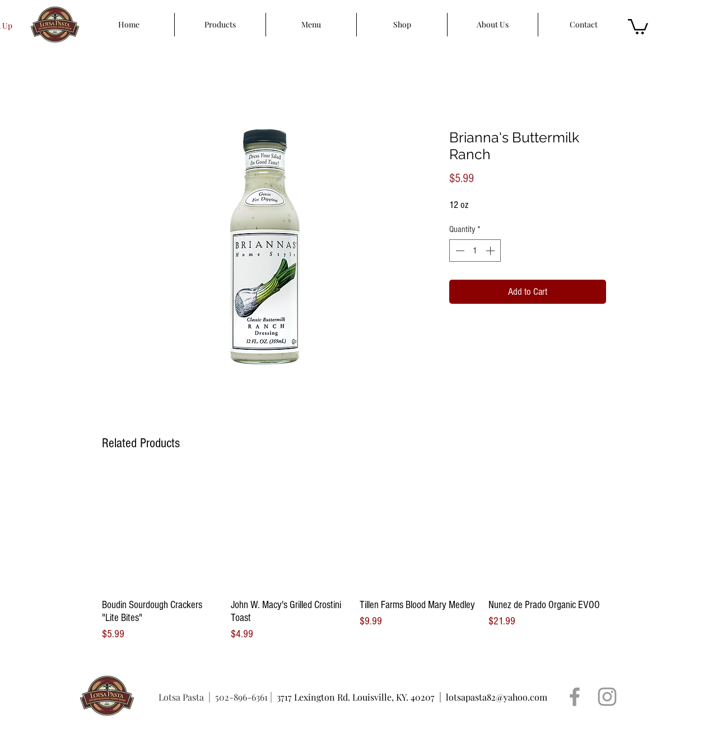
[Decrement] (459, 250)
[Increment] (491, 250)
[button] (638, 25)
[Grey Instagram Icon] (607, 696)
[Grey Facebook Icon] (574, 696)
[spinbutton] (475, 250)
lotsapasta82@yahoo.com (496, 697)
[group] (354, 557)
